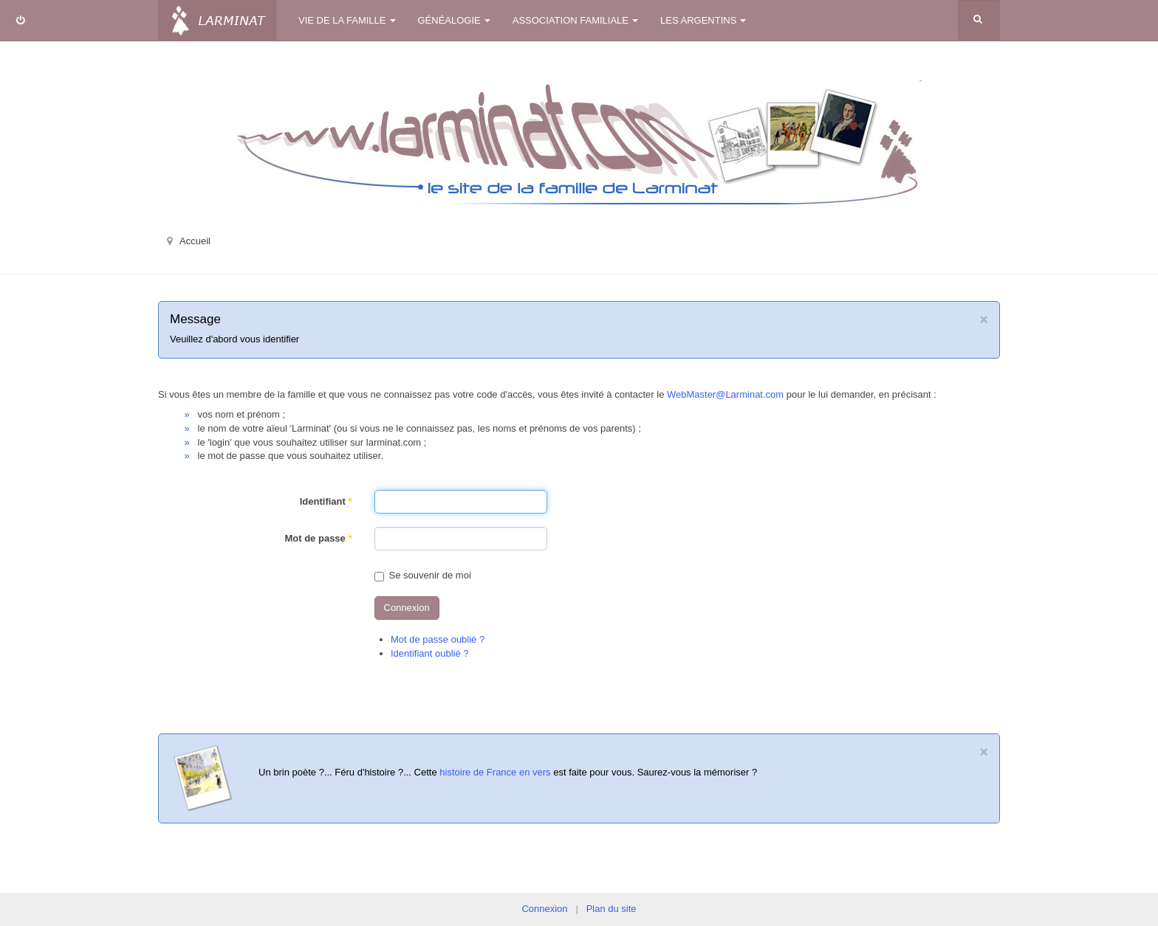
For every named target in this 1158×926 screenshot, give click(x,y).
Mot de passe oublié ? (437, 639)
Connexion (407, 607)
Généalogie (454, 20)
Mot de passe (318, 538)
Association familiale (575, 20)
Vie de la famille (347, 20)
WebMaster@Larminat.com (725, 394)
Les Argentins (703, 20)
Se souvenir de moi (422, 575)
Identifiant (326, 501)
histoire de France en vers (494, 772)
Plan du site (611, 908)
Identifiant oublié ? (430, 653)
